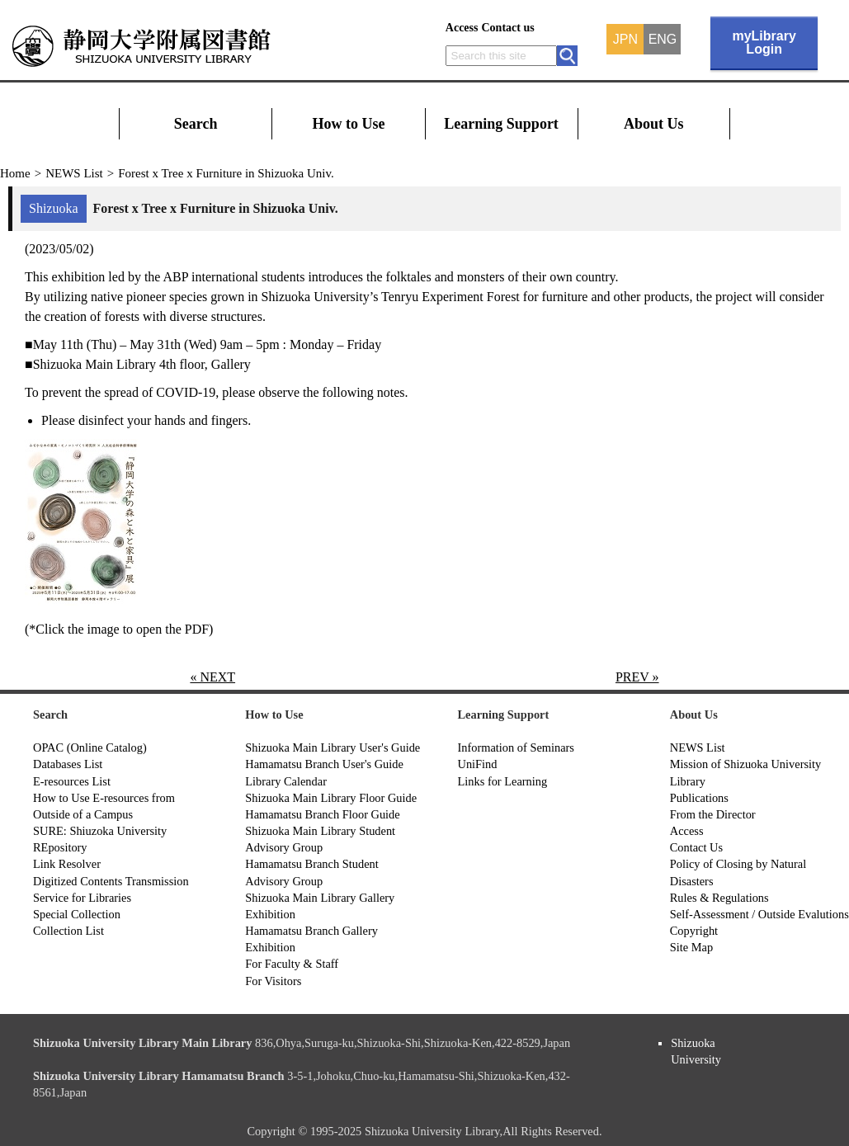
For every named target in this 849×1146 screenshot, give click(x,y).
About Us (654, 124)
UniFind (478, 764)
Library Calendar (286, 781)
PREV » (637, 677)
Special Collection (76, 914)
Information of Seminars (516, 747)
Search (196, 124)
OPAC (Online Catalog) (90, 747)
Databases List (67, 764)
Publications (699, 797)
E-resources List (72, 781)
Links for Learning (503, 781)
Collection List (68, 930)
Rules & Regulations (719, 897)
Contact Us (696, 847)
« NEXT (212, 677)
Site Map (691, 947)
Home (15, 173)
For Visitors (273, 981)
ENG (663, 39)
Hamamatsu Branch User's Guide (324, 764)
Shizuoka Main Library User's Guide (332, 747)
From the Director (713, 814)
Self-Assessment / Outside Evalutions (759, 914)
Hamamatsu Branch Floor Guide (322, 814)
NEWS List (74, 173)
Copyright (694, 930)
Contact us (507, 27)
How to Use (348, 124)
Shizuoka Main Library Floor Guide (331, 797)
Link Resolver (67, 863)
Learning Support (501, 124)
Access (462, 27)
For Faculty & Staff (291, 963)
